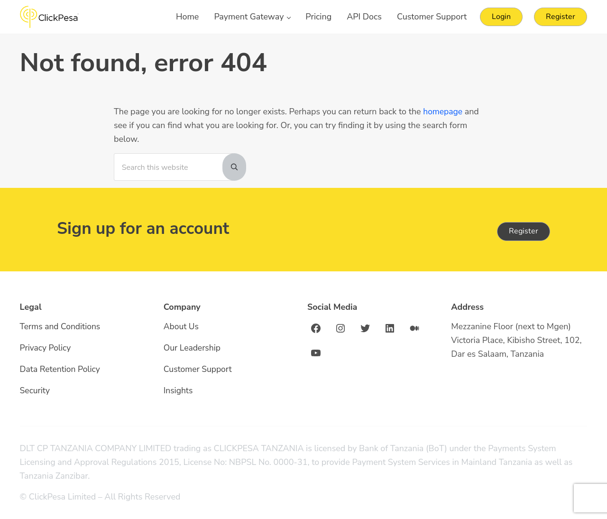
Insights (178, 391)
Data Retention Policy (61, 369)
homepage (443, 119)
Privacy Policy (46, 348)
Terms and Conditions (61, 327)
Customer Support (198, 369)
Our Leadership (193, 348)
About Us (182, 327)
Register (523, 231)
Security (35, 391)
